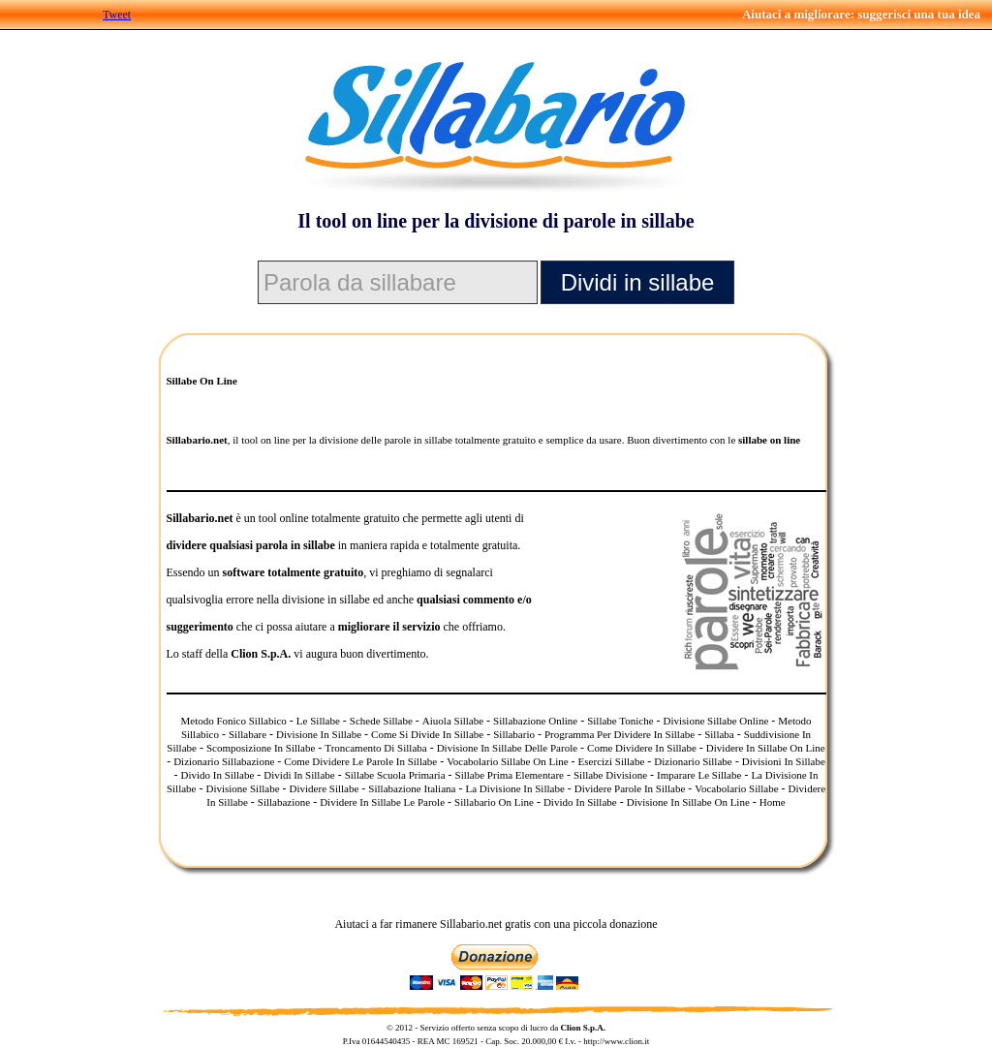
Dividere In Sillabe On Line (765, 748)
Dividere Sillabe (324, 788)
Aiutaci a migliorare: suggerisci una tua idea (861, 14)
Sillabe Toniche (620, 720)
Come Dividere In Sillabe (642, 748)
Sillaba (719, 734)
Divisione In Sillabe (318, 734)
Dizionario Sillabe (692, 761)
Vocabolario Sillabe (736, 788)
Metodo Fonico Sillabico (233, 720)
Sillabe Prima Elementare (509, 775)
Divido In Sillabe (218, 775)
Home (773, 802)
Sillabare (247, 734)
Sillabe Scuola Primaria (395, 775)
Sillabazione (284, 802)
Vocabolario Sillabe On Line (507, 761)
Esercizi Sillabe (611, 761)
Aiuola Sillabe (452, 720)
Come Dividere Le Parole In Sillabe (360, 761)
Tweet (117, 14)
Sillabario (514, 734)
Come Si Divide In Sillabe (427, 734)
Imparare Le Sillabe (699, 775)
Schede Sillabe (381, 720)
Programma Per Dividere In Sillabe (619, 734)
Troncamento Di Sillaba (375, 748)
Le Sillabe (318, 720)
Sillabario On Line (494, 802)
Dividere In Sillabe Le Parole (382, 802)
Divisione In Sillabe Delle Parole (507, 748)
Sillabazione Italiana (411, 788)
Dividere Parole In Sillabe (630, 788)
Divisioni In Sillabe (783, 761)
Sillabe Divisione (610, 775)
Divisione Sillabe (242, 788)
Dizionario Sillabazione (223, 761)
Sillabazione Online (535, 720)
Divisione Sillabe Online (716, 720)
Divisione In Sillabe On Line (688, 802)
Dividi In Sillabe (299, 775)
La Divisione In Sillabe (514, 788)
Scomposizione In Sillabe (260, 748)
